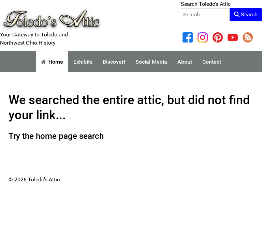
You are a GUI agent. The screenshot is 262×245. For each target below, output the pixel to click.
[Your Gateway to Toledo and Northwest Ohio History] (51, 15)
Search (246, 14)
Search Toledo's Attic (206, 4)
